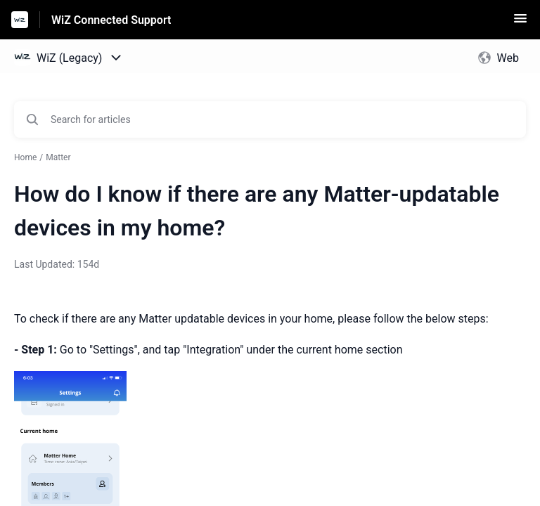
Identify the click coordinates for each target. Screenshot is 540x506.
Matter (58, 157)
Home (25, 157)
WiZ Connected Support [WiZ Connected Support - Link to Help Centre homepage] (111, 20)
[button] (520, 23)
